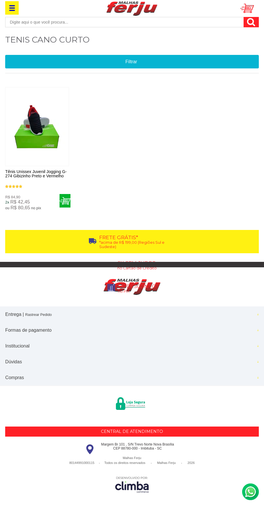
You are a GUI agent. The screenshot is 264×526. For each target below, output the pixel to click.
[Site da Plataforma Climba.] (132, 485)
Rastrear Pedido (38, 316)
